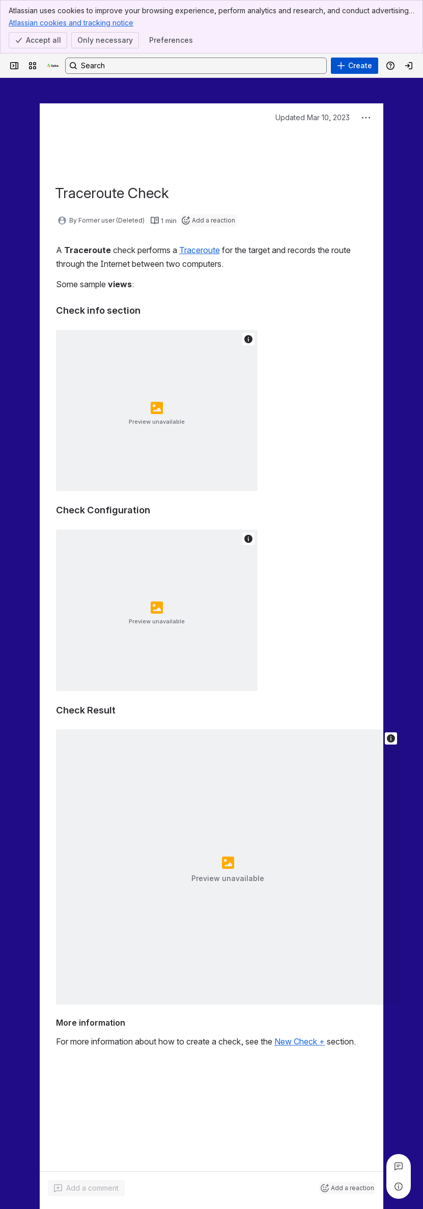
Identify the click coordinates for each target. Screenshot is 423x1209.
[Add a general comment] (86, 1188)
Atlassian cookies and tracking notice (71, 22)
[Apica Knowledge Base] (53, 66)
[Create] (354, 66)
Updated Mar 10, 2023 (312, 117)
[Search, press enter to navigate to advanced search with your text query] (196, 66)
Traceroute (199, 250)
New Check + (299, 1041)
